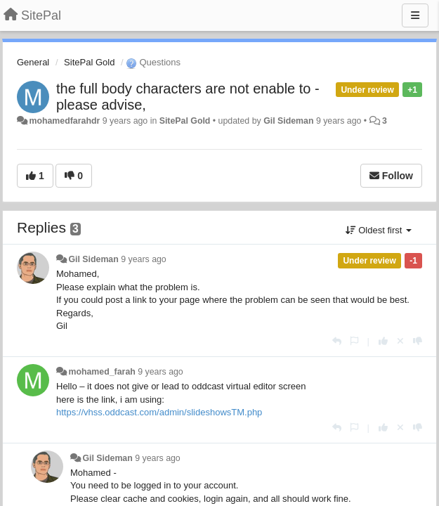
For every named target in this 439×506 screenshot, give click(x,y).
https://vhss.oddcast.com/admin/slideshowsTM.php (159, 412)
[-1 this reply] (417, 341)
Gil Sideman (288, 121)
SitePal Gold (89, 62)
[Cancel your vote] (400, 341)
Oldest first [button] (379, 230)
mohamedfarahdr (64, 121)
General (33, 62)
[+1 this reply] (383, 341)
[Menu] (415, 15)
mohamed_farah (101, 372)
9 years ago (143, 259)
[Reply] (336, 341)
